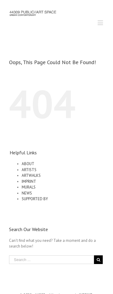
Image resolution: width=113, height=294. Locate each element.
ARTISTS (29, 169)
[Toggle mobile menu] (101, 22)
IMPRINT (29, 181)
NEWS (27, 193)
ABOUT (28, 163)
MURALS (29, 187)
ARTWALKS (31, 175)
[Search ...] (51, 259)
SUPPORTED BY (35, 198)
